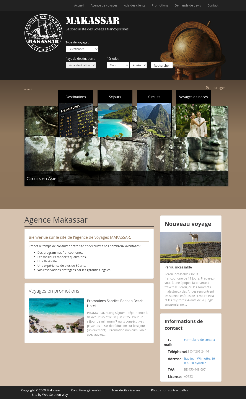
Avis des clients (134, 5)
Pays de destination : (80, 58)
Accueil (79, 5)
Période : (113, 58)
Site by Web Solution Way (50, 394)
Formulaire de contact (199, 340)
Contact (212, 5)
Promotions (160, 5)
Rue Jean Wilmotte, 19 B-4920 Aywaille (199, 360)
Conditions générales (86, 390)
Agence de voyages (104, 5)
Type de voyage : (77, 42)
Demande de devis (188, 5)
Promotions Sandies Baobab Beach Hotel (115, 303)
